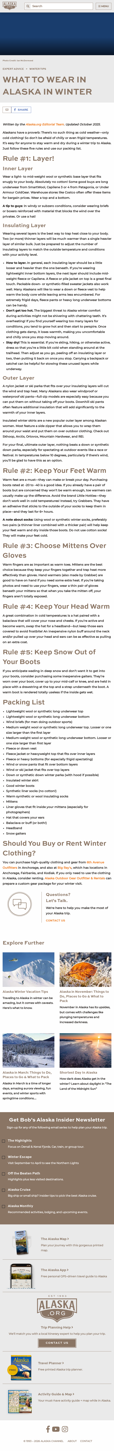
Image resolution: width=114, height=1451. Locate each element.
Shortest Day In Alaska (78, 1072)
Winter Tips (37, 69)
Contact (86, 1441)
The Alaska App (55, 1270)
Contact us (55, 920)
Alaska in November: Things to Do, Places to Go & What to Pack (84, 996)
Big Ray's (64, 867)
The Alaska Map (55, 1239)
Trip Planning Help (57, 1327)
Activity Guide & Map (56, 1394)
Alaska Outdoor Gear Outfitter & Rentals (75, 878)
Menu (103, 6)
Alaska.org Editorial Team (45, 124)
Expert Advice (13, 69)
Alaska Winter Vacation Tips (25, 991)
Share (21, 110)
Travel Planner (51, 1363)
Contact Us (57, 1343)
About (72, 1441)
